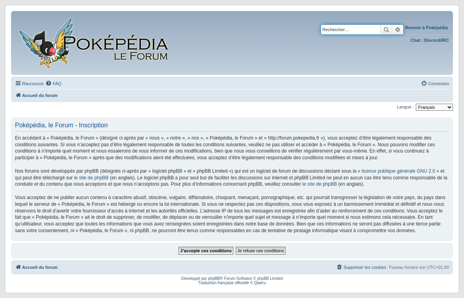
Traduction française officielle (223, 283)
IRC (445, 40)
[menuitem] (53, 83)
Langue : (405, 106)
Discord (432, 40)
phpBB (214, 278)
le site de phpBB (91, 178)
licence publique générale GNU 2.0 (398, 171)
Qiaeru (260, 283)
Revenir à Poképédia (427, 27)
